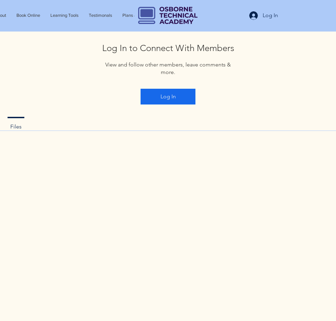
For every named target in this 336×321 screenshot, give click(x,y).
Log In (168, 96)
